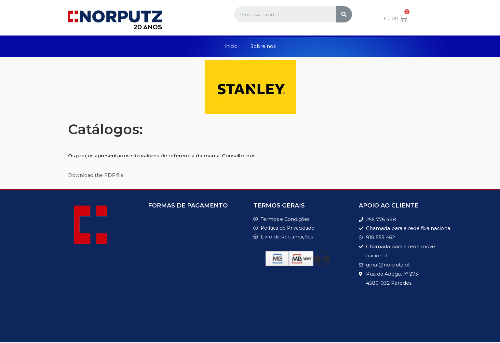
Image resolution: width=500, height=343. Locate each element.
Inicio (230, 46)
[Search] (344, 14)
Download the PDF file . (97, 175)
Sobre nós (263, 46)
